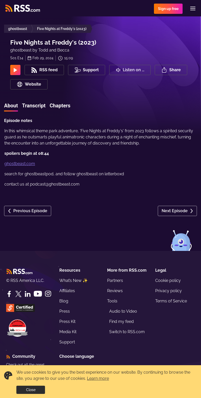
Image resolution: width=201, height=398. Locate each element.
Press (64, 311)
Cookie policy (168, 280)
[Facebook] (9, 294)
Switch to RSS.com (127, 331)
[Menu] (193, 8)
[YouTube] (38, 294)
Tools (112, 301)
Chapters (60, 106)
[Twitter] (18, 294)
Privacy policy (168, 290)
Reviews (115, 290)
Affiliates (67, 290)
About (11, 106)
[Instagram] (48, 294)
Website (29, 84)
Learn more (98, 378)
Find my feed (121, 321)
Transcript (34, 106)
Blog (63, 301)
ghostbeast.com (19, 163)
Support (67, 342)
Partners (115, 280)
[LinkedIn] (28, 294)
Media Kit (67, 331)
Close (31, 390)
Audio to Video (123, 311)
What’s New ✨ (73, 280)
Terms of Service (171, 301)
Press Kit (67, 321)
